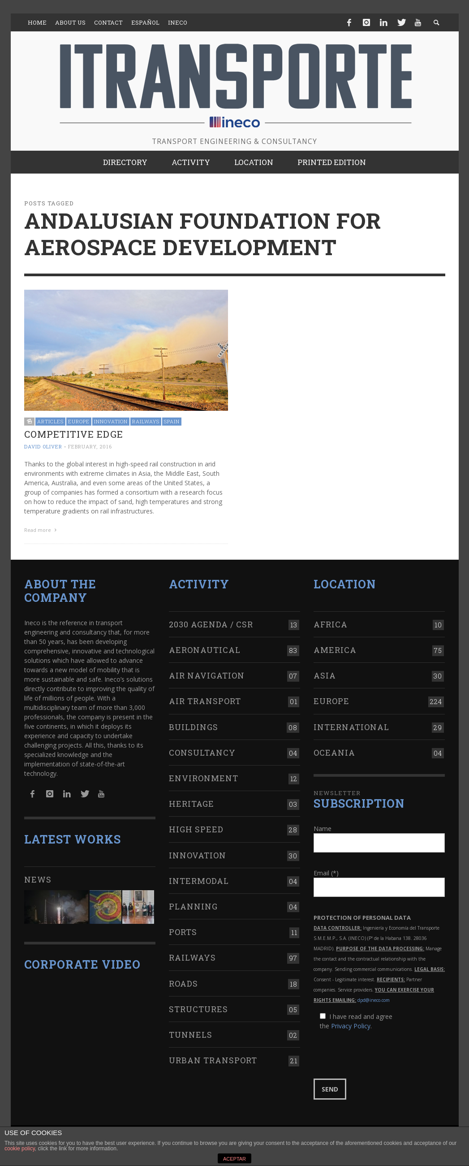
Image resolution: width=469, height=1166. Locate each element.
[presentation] (382, 1054)
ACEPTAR (234, 1159)
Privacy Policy (350, 1026)
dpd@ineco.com (373, 1000)
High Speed (196, 829)
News (38, 879)
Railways (145, 421)
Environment (203, 778)
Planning (193, 906)
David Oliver (43, 446)
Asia (325, 675)
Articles (50, 421)
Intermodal (199, 880)
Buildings (193, 727)
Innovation (111, 421)
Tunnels (190, 1034)
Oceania (334, 752)
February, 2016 (90, 446)
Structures (198, 1009)
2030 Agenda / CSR (211, 624)
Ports (183, 932)
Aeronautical (205, 649)
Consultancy (202, 752)
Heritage (191, 803)
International (351, 727)
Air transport (205, 701)
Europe (79, 421)
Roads (183, 983)
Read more (41, 529)
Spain (172, 421)
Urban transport (213, 1060)
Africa (331, 624)
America (335, 649)
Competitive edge (73, 434)
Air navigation (207, 675)
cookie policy (19, 1148)
